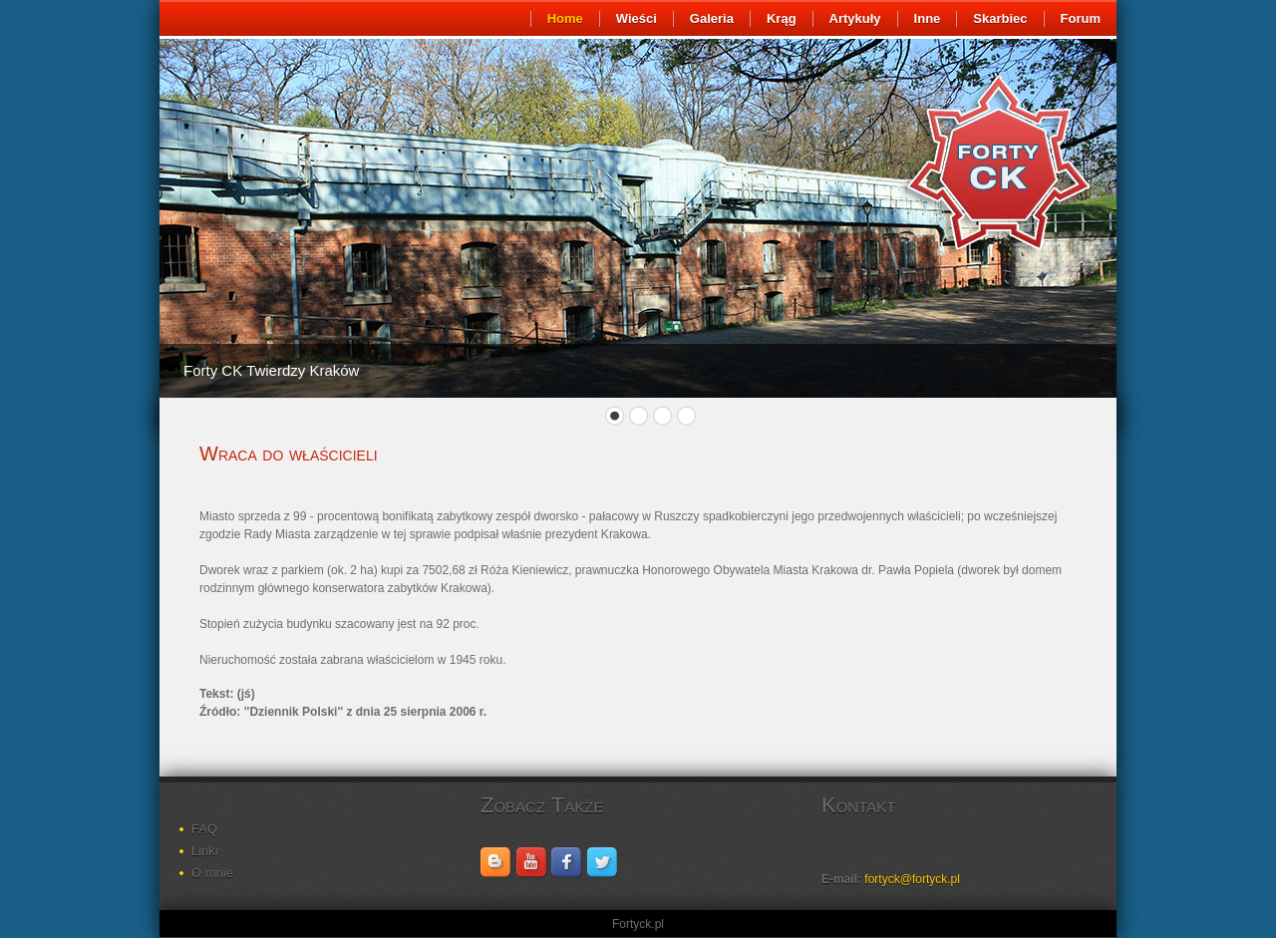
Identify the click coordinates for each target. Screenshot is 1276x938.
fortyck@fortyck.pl (912, 879)
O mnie (212, 872)
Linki (204, 850)
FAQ (204, 828)
